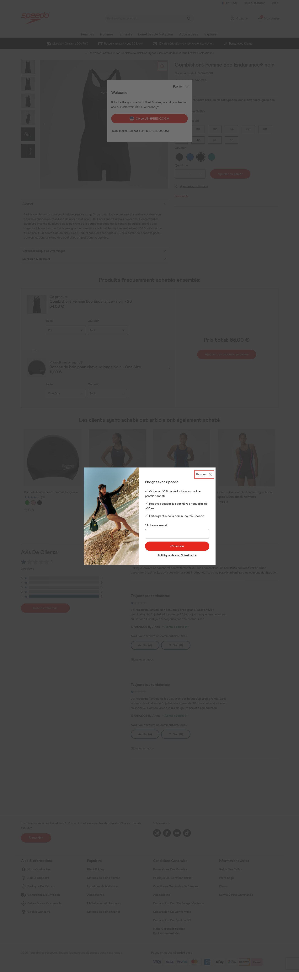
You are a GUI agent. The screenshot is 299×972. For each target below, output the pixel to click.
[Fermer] (204, 474)
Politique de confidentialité (177, 555)
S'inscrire (177, 546)
